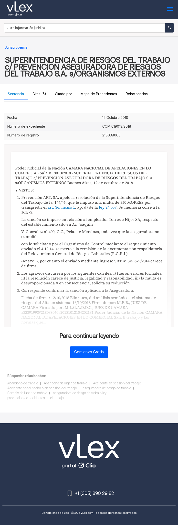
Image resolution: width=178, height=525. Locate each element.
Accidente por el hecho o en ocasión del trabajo (42, 388)
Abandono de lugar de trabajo (65, 383)
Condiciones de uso (55, 512)
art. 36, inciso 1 (61, 207)
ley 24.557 (107, 207)
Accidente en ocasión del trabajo (117, 383)
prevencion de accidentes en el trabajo (35, 398)
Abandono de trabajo (22, 383)
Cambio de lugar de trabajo (27, 393)
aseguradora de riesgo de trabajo (107, 388)
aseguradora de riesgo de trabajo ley (79, 393)
